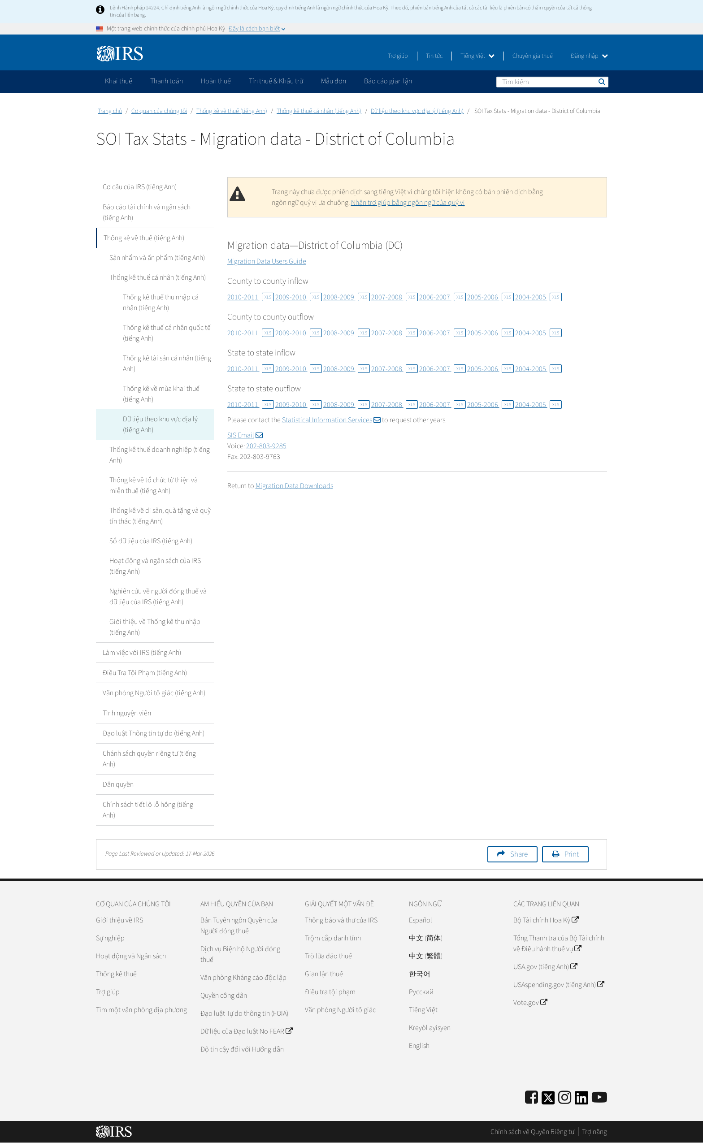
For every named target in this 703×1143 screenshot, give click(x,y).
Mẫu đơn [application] (333, 81)
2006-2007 (442, 297)
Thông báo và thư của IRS (341, 920)
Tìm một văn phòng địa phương (141, 1010)
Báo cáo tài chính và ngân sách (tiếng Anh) (147, 212)
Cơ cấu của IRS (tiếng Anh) (140, 187)
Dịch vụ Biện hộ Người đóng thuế (240, 954)
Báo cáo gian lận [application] (388, 81)
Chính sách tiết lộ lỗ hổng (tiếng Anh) (148, 810)
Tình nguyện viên (127, 713)
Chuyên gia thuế (532, 56)
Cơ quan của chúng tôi (159, 111)
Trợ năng (594, 1131)
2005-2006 (490, 297)
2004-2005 (538, 297)
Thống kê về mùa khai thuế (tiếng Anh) (161, 394)
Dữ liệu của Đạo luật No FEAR (246, 1031)
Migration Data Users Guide (266, 261)
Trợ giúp (398, 56)
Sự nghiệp (110, 938)
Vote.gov (530, 1003)
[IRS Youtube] (599, 1098)
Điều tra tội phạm (330, 992)
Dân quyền (118, 784)
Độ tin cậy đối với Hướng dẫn (242, 1049)
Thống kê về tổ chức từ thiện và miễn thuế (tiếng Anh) (153, 485)
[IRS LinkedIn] (581, 1101)
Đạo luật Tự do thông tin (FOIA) (244, 1013)
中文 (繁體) (426, 956)
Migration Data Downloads (294, 486)
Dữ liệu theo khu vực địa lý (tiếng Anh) (417, 111)
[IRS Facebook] (531, 1098)
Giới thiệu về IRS (119, 920)
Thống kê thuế (116, 974)
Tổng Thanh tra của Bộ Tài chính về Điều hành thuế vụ (558, 943)
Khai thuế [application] (118, 81)
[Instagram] (564, 1098)
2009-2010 (298, 297)
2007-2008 (394, 297)
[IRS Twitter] (548, 1101)
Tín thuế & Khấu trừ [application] (276, 81)
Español (420, 920)
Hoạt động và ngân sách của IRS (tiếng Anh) (155, 566)
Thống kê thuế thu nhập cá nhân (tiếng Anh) (161, 302)
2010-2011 (250, 297)
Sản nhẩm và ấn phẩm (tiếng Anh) (157, 258)
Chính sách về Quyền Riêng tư (532, 1131)
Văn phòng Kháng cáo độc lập (243, 978)
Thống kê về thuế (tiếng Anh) (231, 111)
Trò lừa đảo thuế (328, 956)
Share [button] (519, 854)
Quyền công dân (223, 995)
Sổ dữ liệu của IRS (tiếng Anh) (150, 541)
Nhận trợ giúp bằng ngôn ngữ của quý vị (408, 203)
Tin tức (434, 56)
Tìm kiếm (601, 81)
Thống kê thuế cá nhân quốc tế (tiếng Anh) (167, 333)
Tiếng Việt (477, 56)
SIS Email (245, 435)
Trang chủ (110, 111)
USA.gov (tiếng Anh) (545, 967)
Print (571, 854)
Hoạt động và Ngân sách (131, 956)
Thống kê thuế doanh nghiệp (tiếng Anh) (159, 455)
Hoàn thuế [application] (216, 81)
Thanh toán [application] (166, 81)
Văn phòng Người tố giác (340, 1010)
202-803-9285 (266, 446)
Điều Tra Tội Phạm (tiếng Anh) (145, 673)
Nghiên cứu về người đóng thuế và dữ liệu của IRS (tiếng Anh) (158, 596)
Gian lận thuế (324, 974)
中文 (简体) (426, 938)
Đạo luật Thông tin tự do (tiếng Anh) (153, 733)
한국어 (419, 974)
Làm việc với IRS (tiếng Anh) (142, 653)
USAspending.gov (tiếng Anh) (558, 985)
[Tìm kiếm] (552, 82)
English (419, 1046)
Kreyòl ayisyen (430, 1028)
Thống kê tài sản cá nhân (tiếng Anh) (167, 363)
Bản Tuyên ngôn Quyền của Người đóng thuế (239, 925)
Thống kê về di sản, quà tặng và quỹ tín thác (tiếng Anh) (160, 516)
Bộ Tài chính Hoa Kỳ (545, 920)
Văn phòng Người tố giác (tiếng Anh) (154, 693)
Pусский (421, 992)
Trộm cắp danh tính (333, 938)
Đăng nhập (589, 56)
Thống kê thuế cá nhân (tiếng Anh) (319, 111)
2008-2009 (346, 297)
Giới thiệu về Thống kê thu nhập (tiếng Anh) (154, 627)
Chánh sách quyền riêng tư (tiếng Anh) (149, 759)
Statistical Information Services (331, 420)
